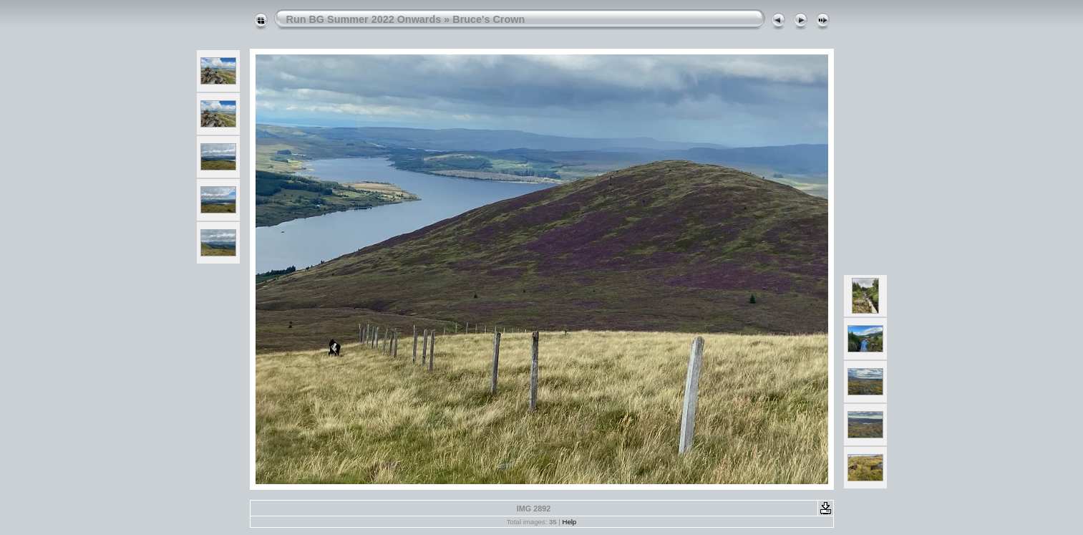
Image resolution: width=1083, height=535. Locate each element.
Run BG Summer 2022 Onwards (364, 19)
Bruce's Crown (488, 19)
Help (569, 522)
